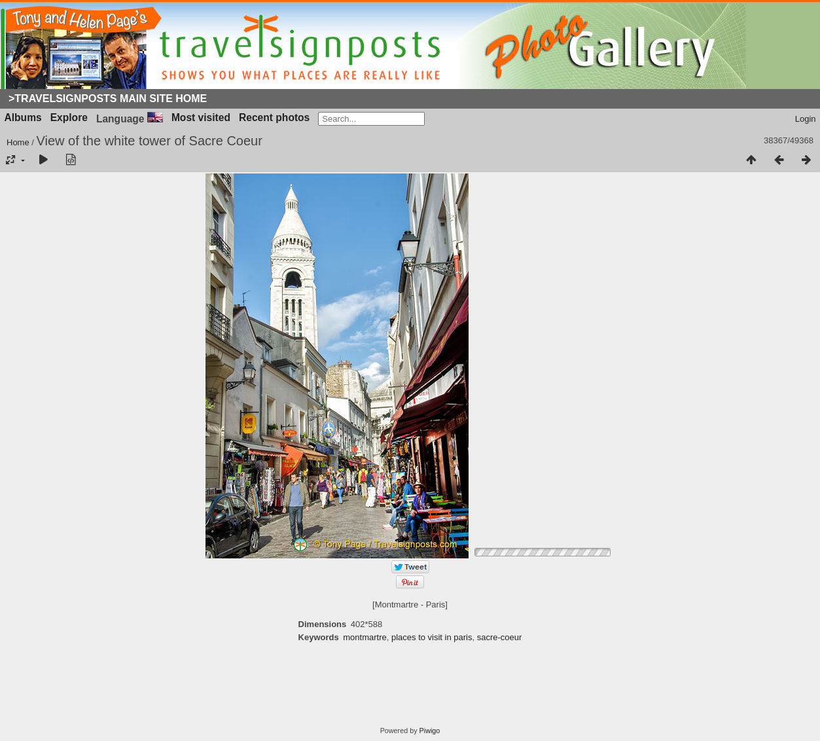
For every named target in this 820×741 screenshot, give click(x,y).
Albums (23, 117)
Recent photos (274, 117)
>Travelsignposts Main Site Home (108, 98)
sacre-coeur (499, 637)
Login (805, 119)
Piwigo (429, 730)
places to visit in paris (431, 637)
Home (18, 142)
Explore (69, 117)
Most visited (200, 117)
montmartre (364, 637)
